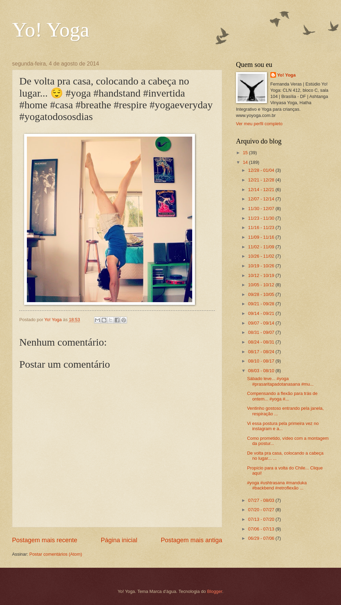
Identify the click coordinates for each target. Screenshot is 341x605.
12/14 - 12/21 (261, 189)
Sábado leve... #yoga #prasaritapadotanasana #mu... (280, 381)
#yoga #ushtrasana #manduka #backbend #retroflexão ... (277, 485)
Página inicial (119, 540)
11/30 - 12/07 (261, 208)
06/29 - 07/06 (261, 538)
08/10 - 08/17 (261, 361)
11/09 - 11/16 (261, 237)
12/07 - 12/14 (261, 198)
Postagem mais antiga (191, 540)
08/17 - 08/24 (261, 351)
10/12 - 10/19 (261, 275)
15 (246, 152)
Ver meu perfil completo (259, 123)
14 (246, 162)
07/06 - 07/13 (261, 529)
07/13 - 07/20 (261, 519)
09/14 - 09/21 (261, 313)
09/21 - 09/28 (261, 303)
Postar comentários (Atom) (55, 554)
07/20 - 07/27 (261, 509)
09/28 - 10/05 (261, 294)
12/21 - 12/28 (261, 179)
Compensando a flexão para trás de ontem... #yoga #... (282, 396)
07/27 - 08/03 (261, 500)
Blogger (214, 591)
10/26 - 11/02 (261, 256)
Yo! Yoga (50, 29)
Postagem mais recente (44, 540)
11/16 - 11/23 (261, 227)
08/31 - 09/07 (261, 332)
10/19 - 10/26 (261, 265)
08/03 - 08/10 (261, 370)
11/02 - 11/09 (261, 246)
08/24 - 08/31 (261, 342)
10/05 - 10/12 (261, 284)
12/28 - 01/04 (261, 170)
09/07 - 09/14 (261, 323)
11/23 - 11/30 (261, 218)
